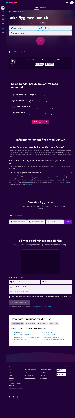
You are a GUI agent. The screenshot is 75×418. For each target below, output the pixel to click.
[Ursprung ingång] (25, 28)
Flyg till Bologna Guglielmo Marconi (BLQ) (52, 339)
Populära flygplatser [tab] (17, 323)
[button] (3, 3)
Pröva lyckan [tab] (54, 323)
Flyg (10, 11)
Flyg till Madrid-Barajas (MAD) (49, 342)
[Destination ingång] (59, 28)
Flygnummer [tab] (18, 215)
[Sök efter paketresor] (3, 19)
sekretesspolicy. (48, 306)
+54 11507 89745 (62, 182)
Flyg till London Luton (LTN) (18, 339)
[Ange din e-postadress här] (42, 292)
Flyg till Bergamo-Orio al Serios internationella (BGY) (25, 337)
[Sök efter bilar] (3, 15)
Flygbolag (15, 11)
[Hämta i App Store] (49, 64)
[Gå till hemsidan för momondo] (11, 2)
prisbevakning (37, 114)
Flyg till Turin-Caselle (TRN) (48, 334)
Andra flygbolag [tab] (42, 323)
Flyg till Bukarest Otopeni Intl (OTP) (21, 334)
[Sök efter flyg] (3, 8)
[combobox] (13, 23)
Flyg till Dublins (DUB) (47, 332)
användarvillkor (38, 306)
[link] (40, 122)
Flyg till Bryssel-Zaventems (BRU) (50, 337)
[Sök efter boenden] (3, 11)
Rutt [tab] (11, 215)
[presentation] (49, 64)
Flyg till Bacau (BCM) (16, 332)
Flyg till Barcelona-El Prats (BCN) (20, 342)
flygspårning (60, 176)
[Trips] (3, 24)
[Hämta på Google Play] (39, 64)
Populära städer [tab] (30, 323)
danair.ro (29, 184)
